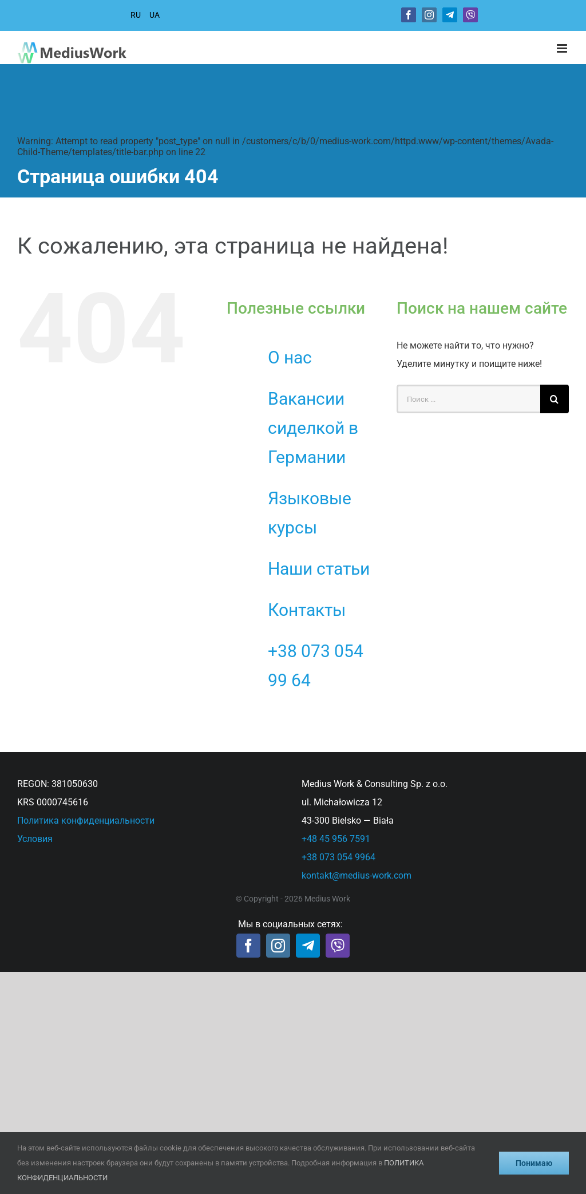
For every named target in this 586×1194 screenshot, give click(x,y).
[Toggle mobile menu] (563, 48)
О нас (290, 357)
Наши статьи (319, 569)
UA (154, 14)
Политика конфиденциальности (86, 820)
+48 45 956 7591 (336, 838)
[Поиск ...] (468, 399)
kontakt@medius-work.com (356, 875)
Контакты (307, 610)
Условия (35, 838)
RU (135, 14)
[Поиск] (554, 399)
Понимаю (534, 1163)
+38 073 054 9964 (338, 857)
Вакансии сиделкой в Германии (313, 428)
